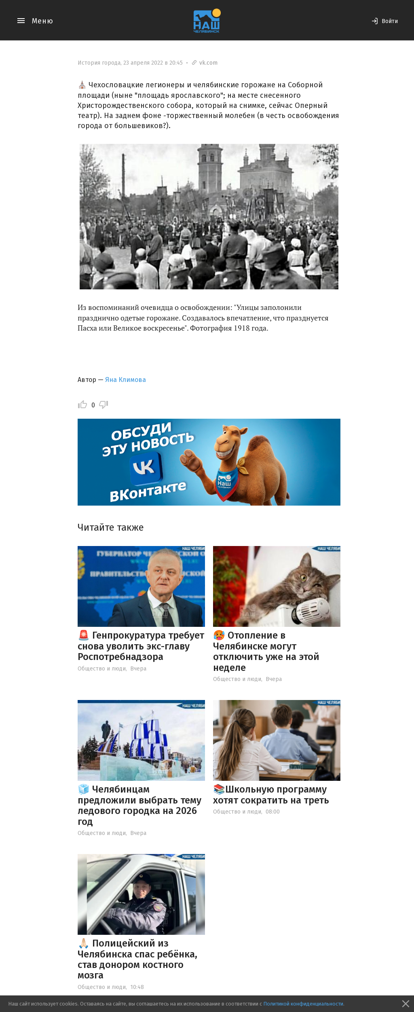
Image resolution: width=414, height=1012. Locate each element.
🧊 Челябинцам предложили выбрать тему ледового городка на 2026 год (139, 805)
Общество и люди (102, 668)
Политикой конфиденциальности (303, 1004)
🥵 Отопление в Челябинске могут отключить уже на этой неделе (266, 651)
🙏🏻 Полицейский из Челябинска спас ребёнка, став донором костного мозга (137, 959)
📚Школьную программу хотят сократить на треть (271, 794)
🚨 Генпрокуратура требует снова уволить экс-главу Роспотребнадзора (141, 646)
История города (99, 62)
